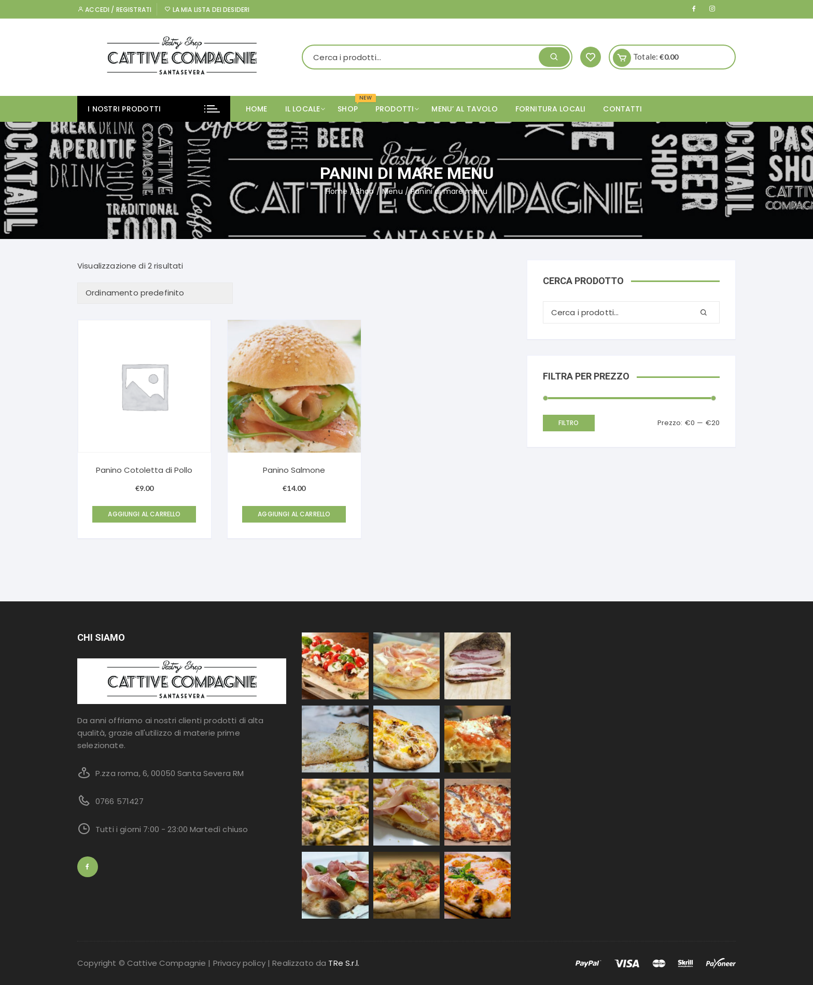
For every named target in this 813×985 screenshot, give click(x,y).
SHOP (352, 105)
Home (257, 109)
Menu (392, 191)
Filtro (568, 422)
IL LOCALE (306, 109)
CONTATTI (622, 109)
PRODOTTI (398, 109)
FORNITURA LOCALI (550, 109)
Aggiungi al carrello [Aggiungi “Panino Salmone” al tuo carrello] (294, 514)
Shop (365, 191)
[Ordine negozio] (155, 293)
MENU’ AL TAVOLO (464, 109)
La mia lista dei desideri (206, 9)
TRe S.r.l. (343, 963)
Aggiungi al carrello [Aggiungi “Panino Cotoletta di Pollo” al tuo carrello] (144, 514)
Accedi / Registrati (114, 9)
